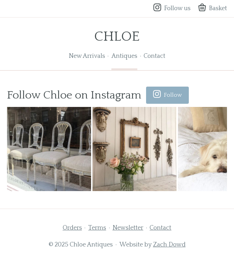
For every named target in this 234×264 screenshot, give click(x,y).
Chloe (117, 36)
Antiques (124, 56)
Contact (154, 56)
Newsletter (127, 227)
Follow (167, 95)
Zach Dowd (169, 244)
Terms (97, 227)
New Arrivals (87, 56)
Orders (72, 227)
